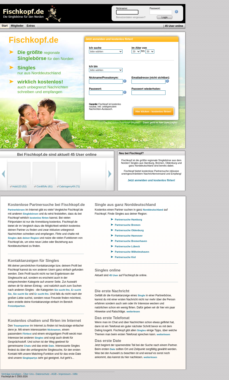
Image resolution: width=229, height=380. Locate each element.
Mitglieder (17, 25)
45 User (113, 275)
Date (51, 345)
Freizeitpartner (16, 306)
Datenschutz (42, 374)
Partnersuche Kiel (125, 257)
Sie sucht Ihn (62, 289)
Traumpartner (22, 325)
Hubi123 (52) (19, 186)
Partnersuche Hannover (129, 235)
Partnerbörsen (16, 209)
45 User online (174, 26)
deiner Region (30, 238)
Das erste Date (108, 341)
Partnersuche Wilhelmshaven (132, 251)
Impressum (65, 374)
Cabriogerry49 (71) (69, 186)
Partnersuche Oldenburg (129, 230)
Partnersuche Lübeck (127, 246)
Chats (27, 345)
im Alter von (139, 47)
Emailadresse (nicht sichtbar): (150, 77)
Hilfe (75, 374)
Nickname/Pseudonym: (104, 77)
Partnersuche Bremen (127, 225)
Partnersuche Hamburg (128, 219)
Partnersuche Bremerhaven (131, 241)
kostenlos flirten (39, 217)
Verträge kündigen (11, 374)
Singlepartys (30, 358)
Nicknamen (54, 329)
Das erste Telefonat (112, 318)
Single (141, 295)
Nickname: (122, 8)
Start (5, 25)
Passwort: (155, 8)
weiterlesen (133, 311)
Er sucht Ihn (41, 293)
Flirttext (27, 333)
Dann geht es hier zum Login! (160, 122)
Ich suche (95, 47)
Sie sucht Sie (20, 293)
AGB (54, 374)
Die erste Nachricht (112, 291)
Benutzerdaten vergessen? (130, 17)
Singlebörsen (30, 213)
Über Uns (28, 374)
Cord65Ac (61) (44, 186)
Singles (12, 238)
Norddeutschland (153, 209)
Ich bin (93, 66)
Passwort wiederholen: (146, 88)
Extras (31, 25)
